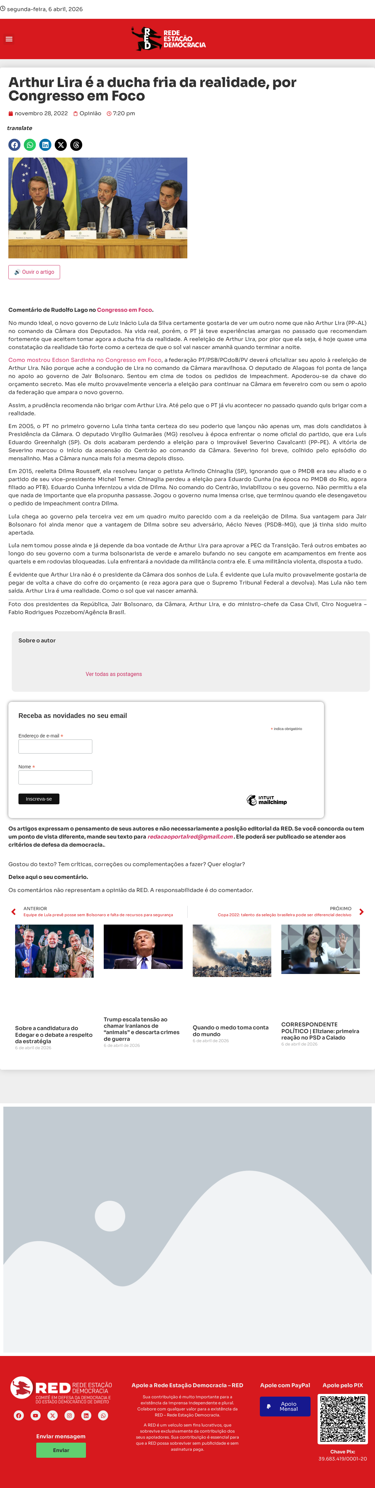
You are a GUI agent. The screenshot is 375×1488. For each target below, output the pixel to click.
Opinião (90, 113)
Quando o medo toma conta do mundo (231, 1030)
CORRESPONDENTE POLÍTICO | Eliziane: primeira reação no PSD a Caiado (320, 1031)
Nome (26, 766)
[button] (8, 39)
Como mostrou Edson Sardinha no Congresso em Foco (84, 360)
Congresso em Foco (124, 309)
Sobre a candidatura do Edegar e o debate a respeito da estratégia (54, 1035)
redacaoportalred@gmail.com (190, 836)
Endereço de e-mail (40, 735)
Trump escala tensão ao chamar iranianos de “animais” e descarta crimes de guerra (142, 1029)
